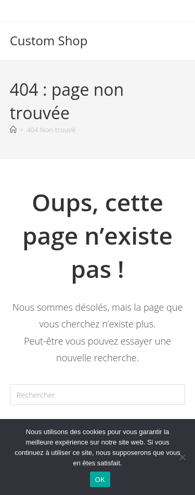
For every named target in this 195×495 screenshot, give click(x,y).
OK (100, 480)
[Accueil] (13, 129)
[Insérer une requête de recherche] (98, 394)
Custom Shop (49, 40)
